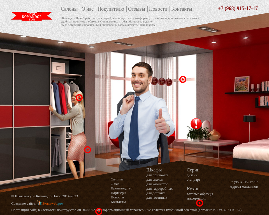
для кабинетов (157, 184)
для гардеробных (159, 188)
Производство (121, 188)
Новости (158, 9)
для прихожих (157, 175)
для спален (154, 179)
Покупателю (111, 9)
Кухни (193, 188)
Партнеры (118, 193)
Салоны (69, 9)
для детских (155, 193)
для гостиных (156, 197)
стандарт (193, 179)
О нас (88, 9)
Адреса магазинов (244, 186)
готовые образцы (200, 194)
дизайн (192, 175)
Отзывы (136, 9)
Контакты (181, 9)
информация (196, 198)
